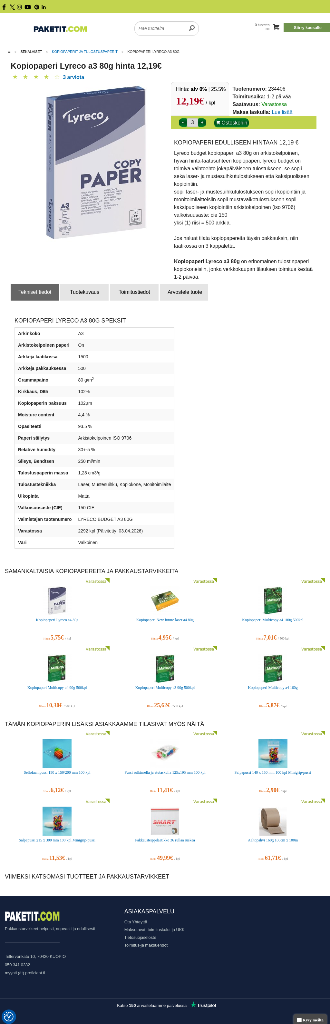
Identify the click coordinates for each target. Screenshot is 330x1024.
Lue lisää (282, 112)
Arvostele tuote (185, 292)
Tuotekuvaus (84, 292)
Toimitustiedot (134, 292)
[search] (192, 24)
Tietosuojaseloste (140, 937)
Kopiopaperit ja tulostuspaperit (85, 52)
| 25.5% (208, 89)
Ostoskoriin (231, 122)
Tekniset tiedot (34, 292)
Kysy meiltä (310, 1020)
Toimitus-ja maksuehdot (146, 945)
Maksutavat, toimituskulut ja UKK (154, 929)
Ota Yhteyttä (135, 922)
